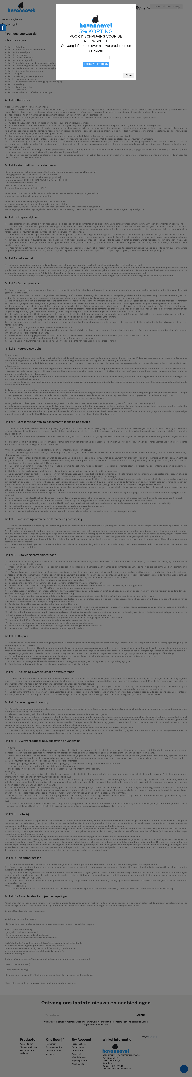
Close (129, 75)
